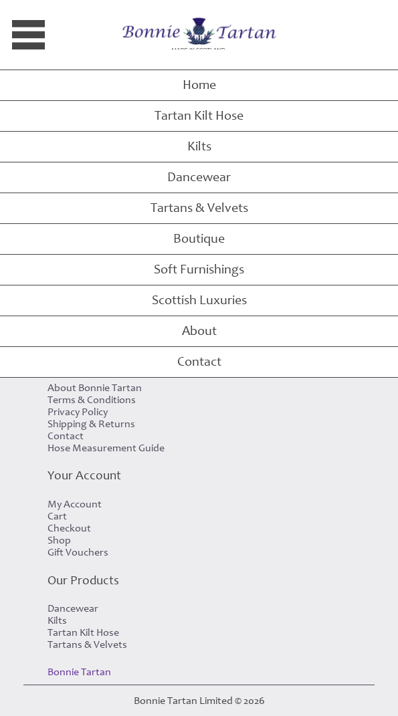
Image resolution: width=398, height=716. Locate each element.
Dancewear (199, 177)
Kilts (199, 146)
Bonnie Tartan (79, 672)
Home (199, 85)
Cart (57, 516)
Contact (199, 361)
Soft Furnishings (199, 269)
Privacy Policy (77, 412)
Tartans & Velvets (199, 208)
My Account (74, 504)
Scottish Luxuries (199, 300)
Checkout (69, 528)
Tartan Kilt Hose (199, 115)
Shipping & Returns (91, 424)
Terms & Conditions (91, 400)
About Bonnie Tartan (94, 388)
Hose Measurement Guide (106, 448)
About (199, 331)
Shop (59, 540)
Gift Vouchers (77, 552)
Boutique (199, 238)
